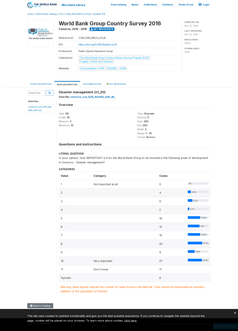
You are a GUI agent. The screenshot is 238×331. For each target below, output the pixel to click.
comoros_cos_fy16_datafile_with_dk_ (92, 96)
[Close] (235, 313)
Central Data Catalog (46, 14)
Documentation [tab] (92, 84)
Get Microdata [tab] (116, 84)
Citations (167, 4)
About (135, 4)
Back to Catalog (40, 305)
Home (30, 14)
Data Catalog (118, 4)
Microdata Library (73, 5)
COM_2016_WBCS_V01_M (78, 14)
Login (204, 4)
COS (61, 14)
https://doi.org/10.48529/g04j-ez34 (98, 44)
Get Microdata (102, 29)
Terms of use (185, 4)
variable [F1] (99, 14)
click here (130, 320)
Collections (150, 4)
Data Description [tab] (67, 84)
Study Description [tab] (40, 84)
